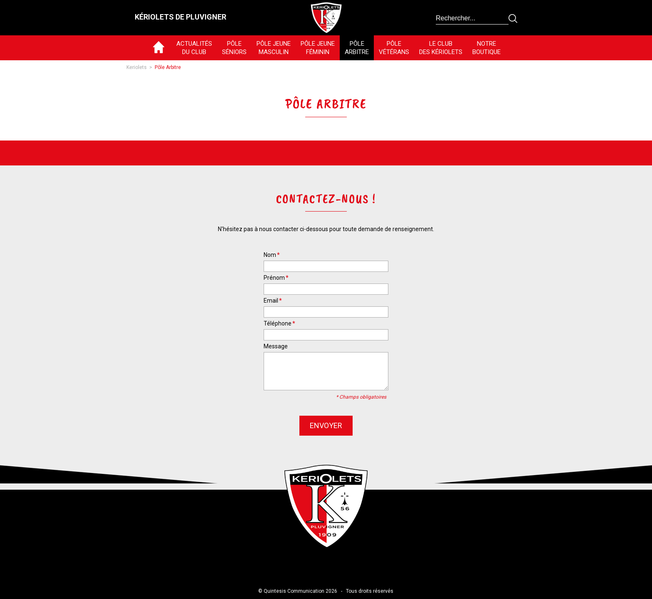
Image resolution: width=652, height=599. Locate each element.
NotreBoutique (486, 48)
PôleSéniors (234, 48)
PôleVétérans (394, 48)
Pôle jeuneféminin (318, 48)
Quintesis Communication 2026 (300, 591)
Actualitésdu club (194, 48)
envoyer (326, 425)
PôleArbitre (357, 48)
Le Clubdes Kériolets (440, 48)
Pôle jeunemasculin (274, 48)
